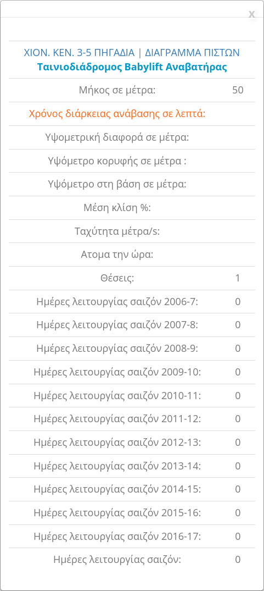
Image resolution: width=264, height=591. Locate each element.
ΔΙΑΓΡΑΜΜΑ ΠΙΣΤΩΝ (192, 52)
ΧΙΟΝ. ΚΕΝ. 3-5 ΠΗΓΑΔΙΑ (80, 52)
